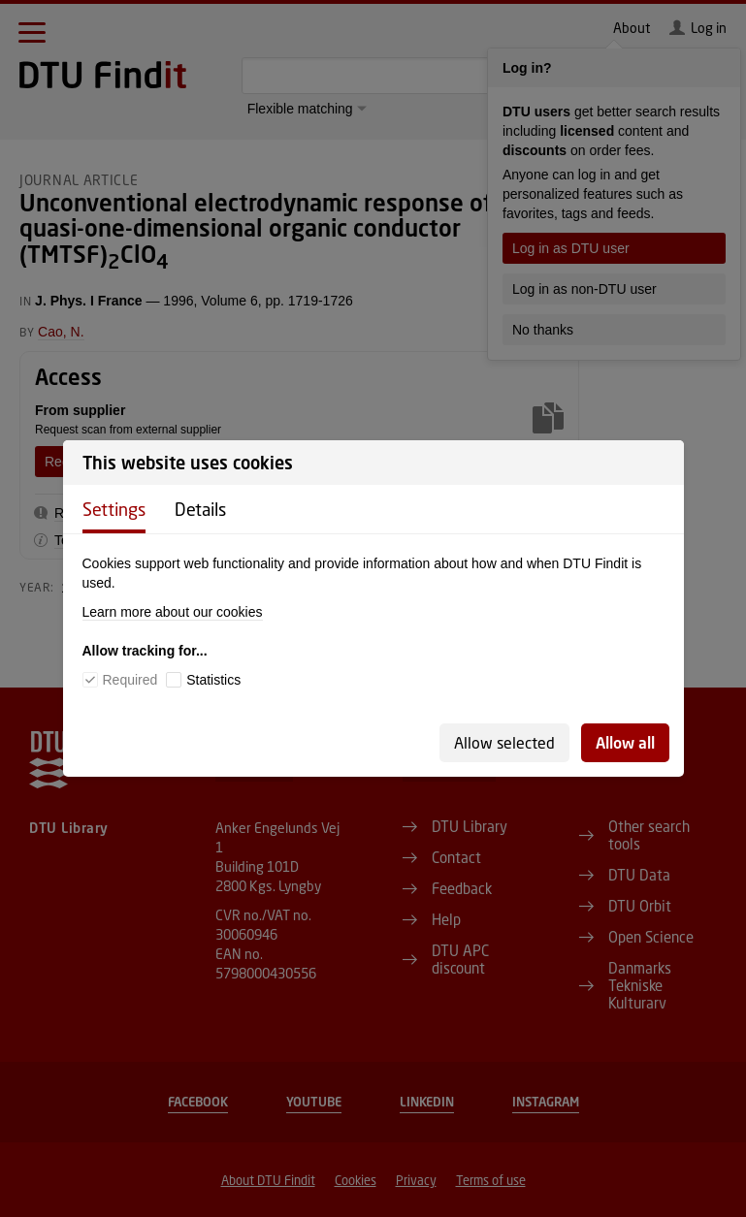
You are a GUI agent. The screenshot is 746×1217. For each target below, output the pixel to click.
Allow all (625, 742)
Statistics (213, 680)
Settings (114, 509)
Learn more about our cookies (172, 612)
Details (200, 509)
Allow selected (504, 742)
